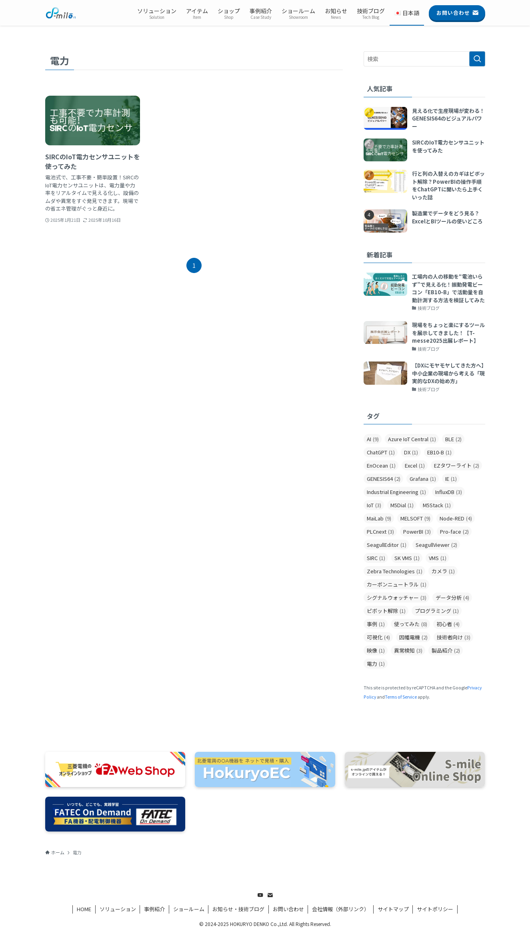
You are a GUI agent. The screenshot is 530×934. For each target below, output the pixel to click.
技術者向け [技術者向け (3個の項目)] (453, 637)
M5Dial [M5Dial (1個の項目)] (402, 505)
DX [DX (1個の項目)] (411, 452)
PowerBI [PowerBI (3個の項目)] (417, 531)
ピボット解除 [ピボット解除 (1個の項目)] (386, 611)
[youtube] (260, 895)
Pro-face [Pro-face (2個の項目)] (454, 531)
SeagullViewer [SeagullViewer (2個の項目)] (436, 544)
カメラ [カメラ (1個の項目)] (443, 571)
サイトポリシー (435, 909)
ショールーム (188, 909)
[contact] (270, 895)
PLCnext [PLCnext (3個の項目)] (380, 531)
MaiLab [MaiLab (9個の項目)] (379, 518)
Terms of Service (401, 697)
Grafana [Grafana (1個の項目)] (423, 478)
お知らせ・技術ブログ (238, 909)
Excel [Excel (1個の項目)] (415, 465)
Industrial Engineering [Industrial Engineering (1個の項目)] (396, 492)
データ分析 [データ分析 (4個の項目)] (452, 597)
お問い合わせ (288, 909)
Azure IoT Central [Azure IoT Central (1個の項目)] (412, 439)
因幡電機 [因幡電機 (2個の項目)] (413, 637)
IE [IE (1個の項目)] (451, 478)
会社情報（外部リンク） (340, 909)
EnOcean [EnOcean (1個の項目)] (381, 465)
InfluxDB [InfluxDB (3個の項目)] (448, 492)
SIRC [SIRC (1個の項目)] (376, 558)
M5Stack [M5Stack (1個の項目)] (437, 505)
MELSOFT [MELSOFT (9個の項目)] (415, 518)
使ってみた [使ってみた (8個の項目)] (410, 624)
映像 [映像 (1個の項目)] (376, 650)
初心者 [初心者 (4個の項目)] (448, 624)
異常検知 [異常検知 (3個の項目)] (408, 650)
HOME (84, 909)
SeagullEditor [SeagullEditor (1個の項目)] (386, 544)
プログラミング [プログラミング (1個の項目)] (437, 611)
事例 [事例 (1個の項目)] (376, 624)
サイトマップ (393, 909)
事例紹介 (154, 909)
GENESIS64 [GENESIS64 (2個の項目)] (383, 478)
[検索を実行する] (477, 58)
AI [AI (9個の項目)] (373, 439)
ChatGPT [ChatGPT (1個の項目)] (381, 452)
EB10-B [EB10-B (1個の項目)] (439, 452)
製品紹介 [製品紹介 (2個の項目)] (446, 650)
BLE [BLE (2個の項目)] (453, 439)
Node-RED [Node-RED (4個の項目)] (456, 518)
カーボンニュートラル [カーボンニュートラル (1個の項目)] (396, 584)
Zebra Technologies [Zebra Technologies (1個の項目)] (394, 571)
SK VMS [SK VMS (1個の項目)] (407, 558)
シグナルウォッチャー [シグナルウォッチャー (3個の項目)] (396, 597)
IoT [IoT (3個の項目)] (374, 505)
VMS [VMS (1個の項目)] (437, 558)
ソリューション (118, 909)
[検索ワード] (424, 58)
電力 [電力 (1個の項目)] (376, 663)
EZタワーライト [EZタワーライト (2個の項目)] (456, 465)
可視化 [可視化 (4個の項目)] (378, 637)
